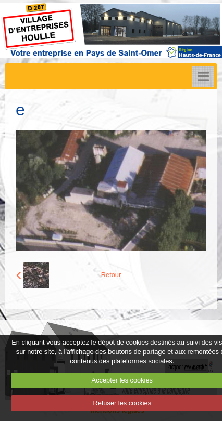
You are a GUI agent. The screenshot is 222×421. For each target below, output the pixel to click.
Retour (111, 275)
